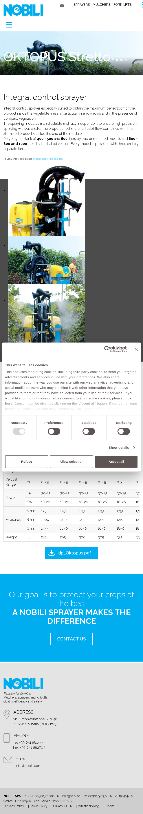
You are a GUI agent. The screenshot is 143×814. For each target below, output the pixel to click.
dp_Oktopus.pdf (74, 553)
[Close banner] (136, 349)
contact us (71, 639)
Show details (119, 448)
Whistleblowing (88, 806)
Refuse (26, 461)
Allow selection (71, 461)
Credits (109, 806)
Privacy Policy (14, 806)
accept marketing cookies (47, 158)
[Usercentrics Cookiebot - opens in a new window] (107, 349)
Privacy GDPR (62, 806)
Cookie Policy (39, 806)
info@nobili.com (28, 766)
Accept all (116, 461)
